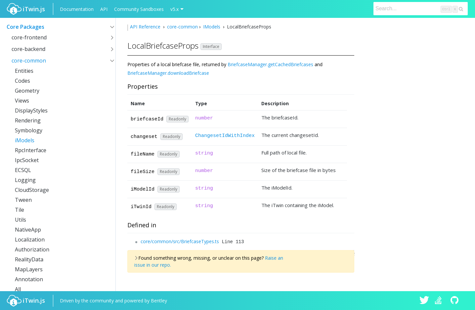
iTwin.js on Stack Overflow (440, 300)
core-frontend (29, 37)
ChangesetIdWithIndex (225, 136)
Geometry (27, 90)
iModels (24, 140)
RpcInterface (30, 150)
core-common (29, 60)
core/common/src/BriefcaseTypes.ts (180, 241)
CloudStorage (32, 190)
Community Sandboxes (139, 9)
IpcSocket (27, 160)
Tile (19, 209)
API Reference (146, 26)
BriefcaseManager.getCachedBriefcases (270, 64)
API (104, 9)
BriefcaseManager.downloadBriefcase (168, 73)
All (18, 289)
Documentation (77, 9)
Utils (20, 219)
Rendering (28, 120)
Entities (24, 70)
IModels (212, 26)
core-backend (28, 49)
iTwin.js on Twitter (424, 300)
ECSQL (23, 170)
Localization (30, 239)
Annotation (29, 279)
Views (22, 100)
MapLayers (29, 269)
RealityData (29, 259)
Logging (25, 180)
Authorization (32, 249)
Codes (22, 80)
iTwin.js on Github (455, 300)
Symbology (28, 130)
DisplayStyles (31, 110)
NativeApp (28, 229)
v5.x (174, 9)
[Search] (420, 8)
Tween (23, 199)
